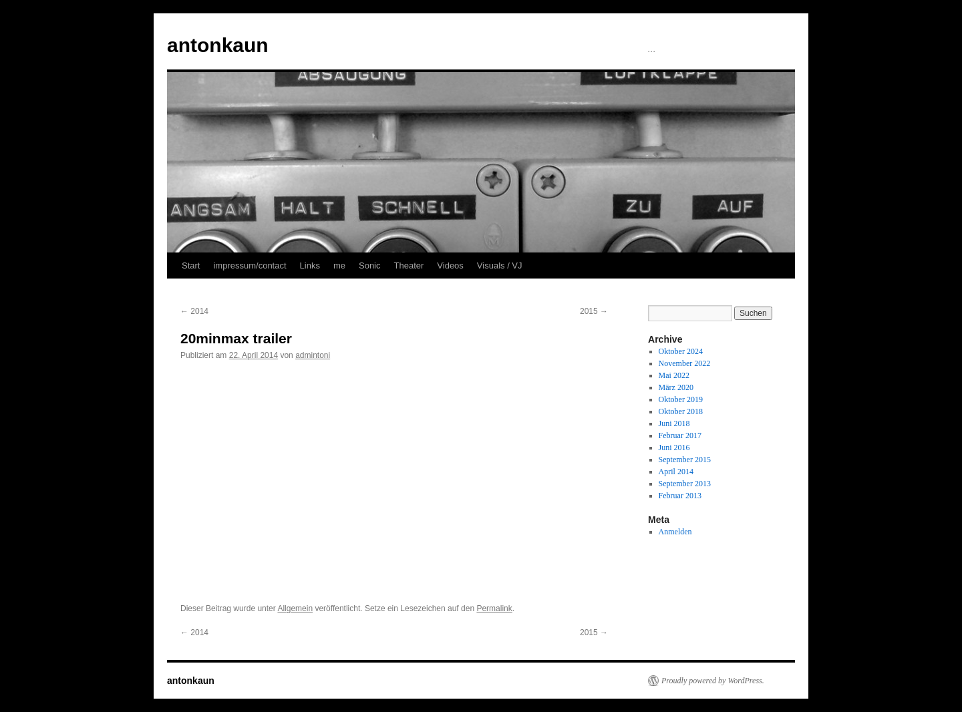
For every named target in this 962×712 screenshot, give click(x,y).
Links (310, 265)
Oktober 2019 (681, 399)
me (339, 265)
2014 (194, 311)
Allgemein (295, 608)
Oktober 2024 (681, 351)
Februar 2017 (680, 435)
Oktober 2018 (681, 411)
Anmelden (675, 531)
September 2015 (685, 459)
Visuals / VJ (499, 265)
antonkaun (218, 45)
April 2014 (676, 471)
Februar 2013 (680, 495)
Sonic (370, 265)
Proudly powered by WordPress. (712, 680)
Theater (409, 265)
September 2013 (685, 483)
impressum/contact (249, 265)
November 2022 (685, 363)
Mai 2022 (674, 375)
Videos (450, 265)
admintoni (312, 355)
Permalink (494, 608)
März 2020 (676, 387)
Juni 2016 (674, 447)
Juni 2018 (674, 423)
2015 (594, 311)
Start (191, 265)
